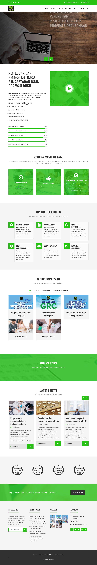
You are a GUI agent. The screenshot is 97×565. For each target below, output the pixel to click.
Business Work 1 (21, 337)
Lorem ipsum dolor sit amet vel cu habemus (37, 517)
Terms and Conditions (46, 555)
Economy (71, 443)
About (53, 8)
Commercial (17, 446)
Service (60, 8)
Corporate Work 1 (48, 337)
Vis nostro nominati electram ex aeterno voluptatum (36, 539)
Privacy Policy (59, 555)
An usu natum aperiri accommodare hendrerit (37, 532)
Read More (78, 492)
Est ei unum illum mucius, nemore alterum (38, 527)
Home (46, 8)
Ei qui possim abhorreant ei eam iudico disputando (21, 421)
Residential (45, 443)
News (75, 8)
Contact (82, 8)
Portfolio (68, 8)
